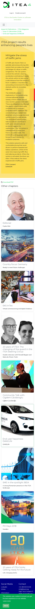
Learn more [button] (7, 601)
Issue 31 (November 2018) (12, 31)
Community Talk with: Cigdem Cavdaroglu (14, 396)
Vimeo (3, 589)
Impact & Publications (8, 29)
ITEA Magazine (23, 29)
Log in (12, 13)
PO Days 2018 (9, 526)
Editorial (7, 223)
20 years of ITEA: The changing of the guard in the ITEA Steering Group (17, 349)
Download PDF (8, 182)
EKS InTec (8, 305)
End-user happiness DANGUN (13, 34)
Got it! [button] (6, 605)
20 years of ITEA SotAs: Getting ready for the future (17, 568)
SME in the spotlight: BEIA (16, 482)
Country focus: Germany (15, 264)
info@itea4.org (24, 589)
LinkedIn (4, 587)
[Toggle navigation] (3, 25)
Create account (20, 13)
